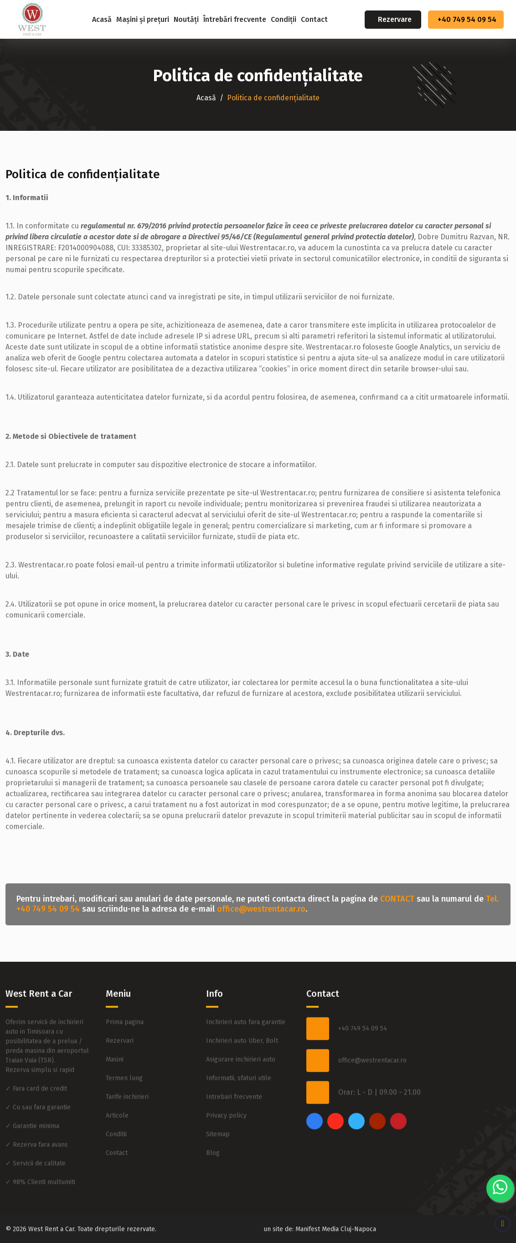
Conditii (116, 1102)
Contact (314, 19)
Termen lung (124, 1046)
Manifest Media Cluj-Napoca (335, 1229)
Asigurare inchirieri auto (240, 1028)
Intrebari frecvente (234, 1065)
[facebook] (314, 1089)
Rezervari (120, 1009)
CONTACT (397, 899)
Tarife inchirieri (127, 1065)
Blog (213, 1121)
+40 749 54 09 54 (467, 19)
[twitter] (356, 1089)
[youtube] (377, 1089)
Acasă (102, 19)
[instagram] (335, 1089)
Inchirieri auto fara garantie (245, 990)
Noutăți (186, 19)
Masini (115, 1028)
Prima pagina (125, 990)
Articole (117, 1084)
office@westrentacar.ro (261, 909)
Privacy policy (226, 1084)
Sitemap (218, 1102)
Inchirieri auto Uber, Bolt (242, 1009)
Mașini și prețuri (142, 19)
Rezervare (395, 19)
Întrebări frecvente (234, 19)
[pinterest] (398, 1089)
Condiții (283, 19)
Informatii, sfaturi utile (238, 1046)
